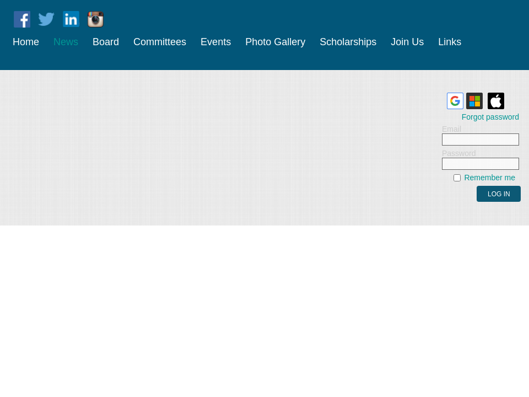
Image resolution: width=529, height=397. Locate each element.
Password (459, 153)
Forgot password (490, 116)
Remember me (489, 177)
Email (451, 129)
